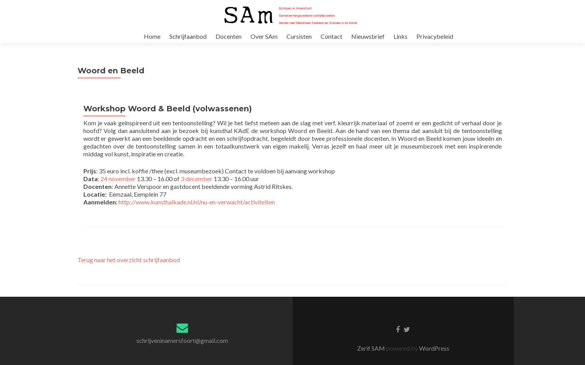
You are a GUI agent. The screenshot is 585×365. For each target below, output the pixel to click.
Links (400, 36)
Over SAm (264, 36)
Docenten (229, 36)
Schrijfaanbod (188, 36)
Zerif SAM (371, 356)
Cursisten (299, 36)
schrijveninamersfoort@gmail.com (182, 348)
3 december (196, 186)
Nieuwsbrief (368, 36)
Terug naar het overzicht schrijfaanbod (129, 267)
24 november (118, 186)
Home (152, 36)
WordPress (433, 356)
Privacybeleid (434, 36)
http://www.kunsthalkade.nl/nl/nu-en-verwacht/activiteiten (197, 209)
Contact (331, 36)
